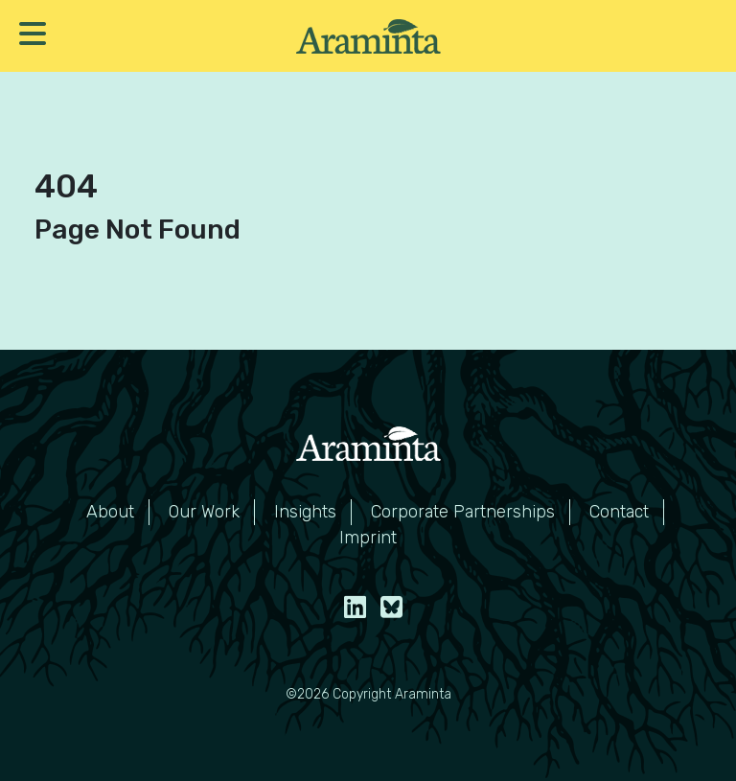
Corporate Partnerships (463, 511)
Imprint (368, 537)
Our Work (204, 511)
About (110, 511)
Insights (305, 511)
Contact (619, 511)
